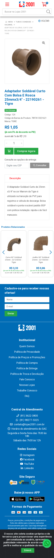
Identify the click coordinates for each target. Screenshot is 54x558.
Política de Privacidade (27, 351)
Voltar (43, 20)
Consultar (39, 165)
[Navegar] (3, 252)
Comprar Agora (26, 151)
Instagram (27, 455)
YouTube (27, 463)
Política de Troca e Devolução (27, 373)
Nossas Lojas (27, 385)
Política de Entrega (27, 368)
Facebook (27, 459)
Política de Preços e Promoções (27, 357)
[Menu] (7, 4)
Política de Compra (27, 362)
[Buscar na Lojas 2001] (24, 12)
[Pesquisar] (49, 12)
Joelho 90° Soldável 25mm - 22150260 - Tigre (40, 259)
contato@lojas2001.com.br (27, 424)
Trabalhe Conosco (27, 390)
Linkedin (27, 468)
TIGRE (14, 121)
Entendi (27, 550)
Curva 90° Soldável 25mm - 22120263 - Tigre (13, 259)
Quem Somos (27, 346)
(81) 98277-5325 (27, 420)
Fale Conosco (27, 379)
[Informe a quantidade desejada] (14, 143)
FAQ (27, 396)
